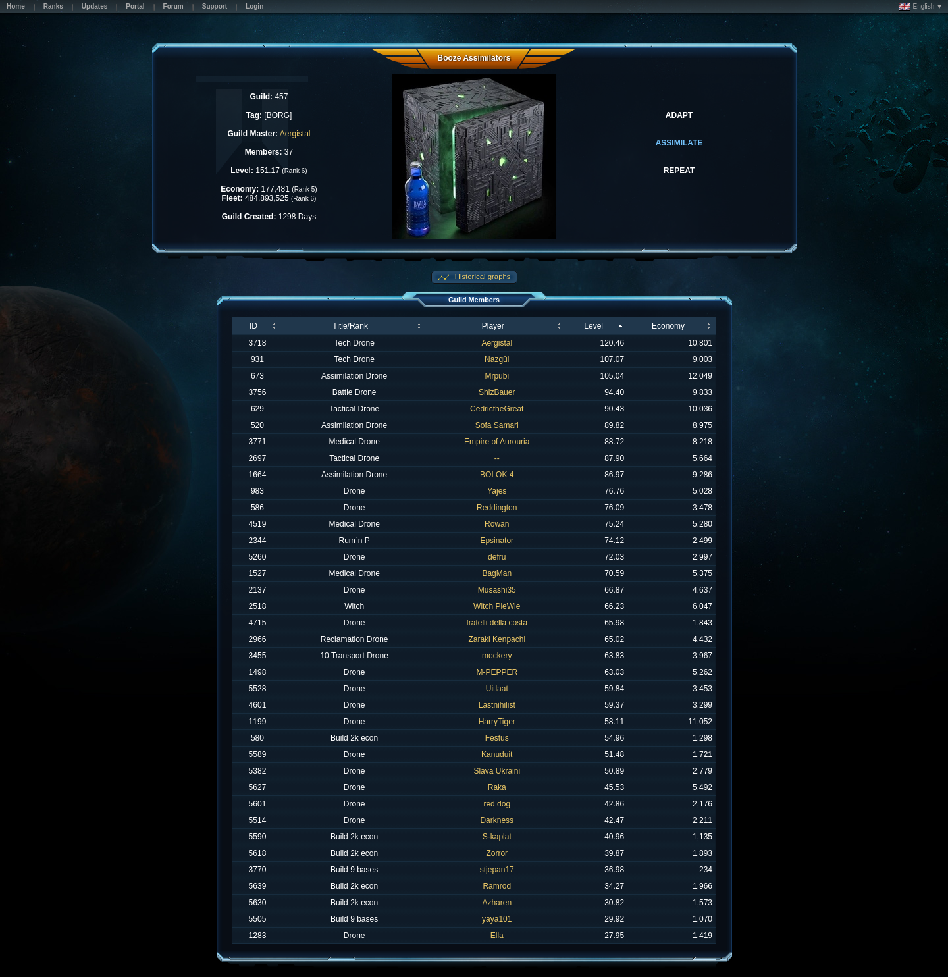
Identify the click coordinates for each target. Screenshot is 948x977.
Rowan (497, 524)
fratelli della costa (496, 622)
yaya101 (497, 919)
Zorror (497, 853)
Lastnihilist (497, 705)
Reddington (497, 507)
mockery (497, 655)
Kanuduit (496, 754)
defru (497, 557)
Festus (497, 738)
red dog (496, 803)
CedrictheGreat (496, 408)
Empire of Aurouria (496, 441)
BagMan (497, 573)
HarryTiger (497, 721)
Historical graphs (482, 276)
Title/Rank (350, 325)
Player (493, 325)
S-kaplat (497, 836)
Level (593, 325)
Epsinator (497, 540)
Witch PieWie (496, 606)
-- (497, 458)
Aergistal (295, 133)
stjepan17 (497, 869)
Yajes (496, 491)
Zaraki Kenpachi (496, 639)
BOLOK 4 (497, 474)
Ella (497, 935)
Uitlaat (497, 688)
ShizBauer (497, 392)
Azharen (497, 902)
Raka (497, 787)
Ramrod (497, 886)
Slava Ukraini (496, 771)
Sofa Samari (497, 425)
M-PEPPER (496, 672)
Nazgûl (497, 359)
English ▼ (921, 7)
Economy (668, 325)
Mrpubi (497, 376)
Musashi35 (497, 589)
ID (253, 325)
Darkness (497, 820)
